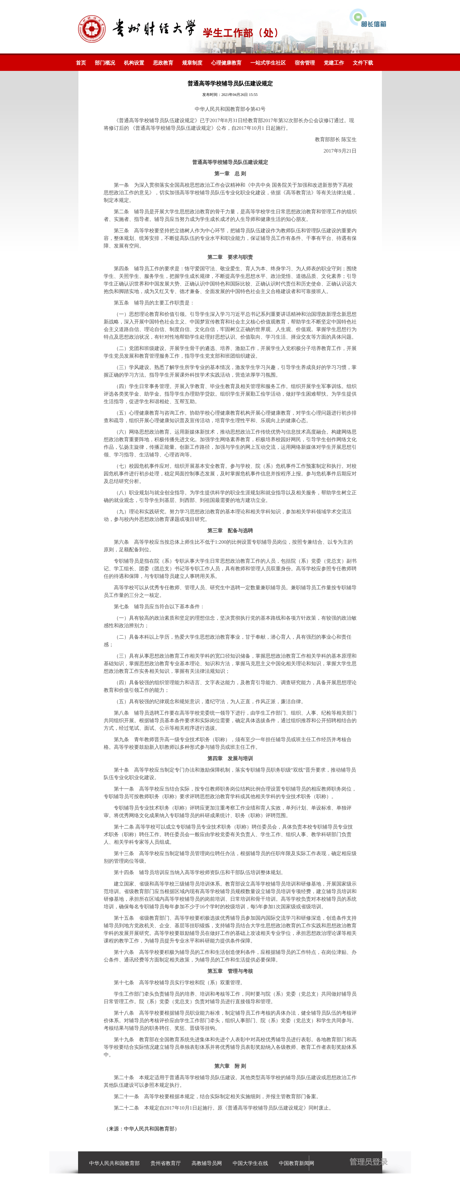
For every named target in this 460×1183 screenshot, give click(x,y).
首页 (81, 63)
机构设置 (134, 63)
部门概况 (105, 63)
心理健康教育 (226, 63)
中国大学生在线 (250, 1163)
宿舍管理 (305, 63)
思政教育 (163, 63)
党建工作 (334, 63)
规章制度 (192, 63)
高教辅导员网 (207, 1163)
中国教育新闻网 (296, 1163)
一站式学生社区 (268, 63)
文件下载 (363, 63)
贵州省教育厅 (165, 1163)
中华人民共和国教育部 (114, 1163)
